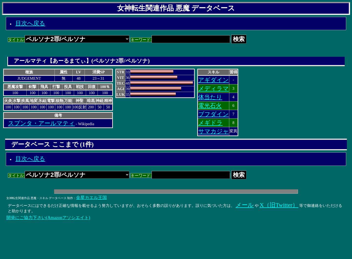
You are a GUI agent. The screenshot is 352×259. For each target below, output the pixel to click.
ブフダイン (213, 114)
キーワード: (180, 39)
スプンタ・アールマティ (41, 123)
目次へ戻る (30, 23)
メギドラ (210, 123)
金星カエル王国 (91, 197)
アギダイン (213, 80)
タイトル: (68, 39)
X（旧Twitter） (279, 205)
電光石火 (210, 105)
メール (245, 205)
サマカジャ (213, 131)
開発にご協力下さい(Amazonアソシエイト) (48, 217)
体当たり (210, 97)
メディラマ (213, 88)
